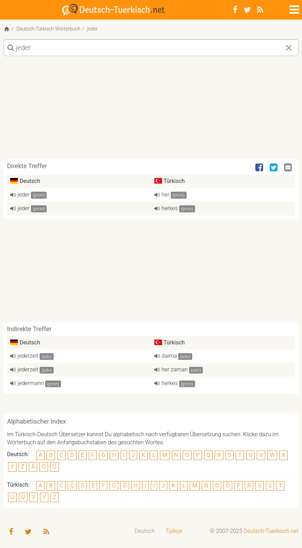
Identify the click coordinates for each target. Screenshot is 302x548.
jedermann (31, 383)
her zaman (175, 369)
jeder (23, 194)
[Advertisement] (151, 110)
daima (169, 355)
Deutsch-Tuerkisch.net (271, 531)
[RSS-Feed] (260, 10)
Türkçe (174, 531)
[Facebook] (235, 10)
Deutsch (145, 531)
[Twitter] (247, 10)
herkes (170, 208)
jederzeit (28, 355)
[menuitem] (144, 531)
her (165, 194)
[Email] (288, 168)
